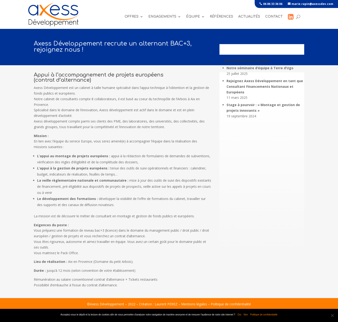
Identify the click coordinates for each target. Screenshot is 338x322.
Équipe (193, 16)
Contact (274, 16)
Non (246, 314)
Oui (239, 314)
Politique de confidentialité (231, 304)
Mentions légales (194, 304)
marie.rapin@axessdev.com (312, 4)
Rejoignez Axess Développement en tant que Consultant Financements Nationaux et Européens (265, 86)
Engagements (162, 16)
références (221, 16)
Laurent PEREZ (166, 304)
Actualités (249, 16)
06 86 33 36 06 (272, 4)
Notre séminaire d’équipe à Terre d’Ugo (260, 68)
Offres (131, 16)
